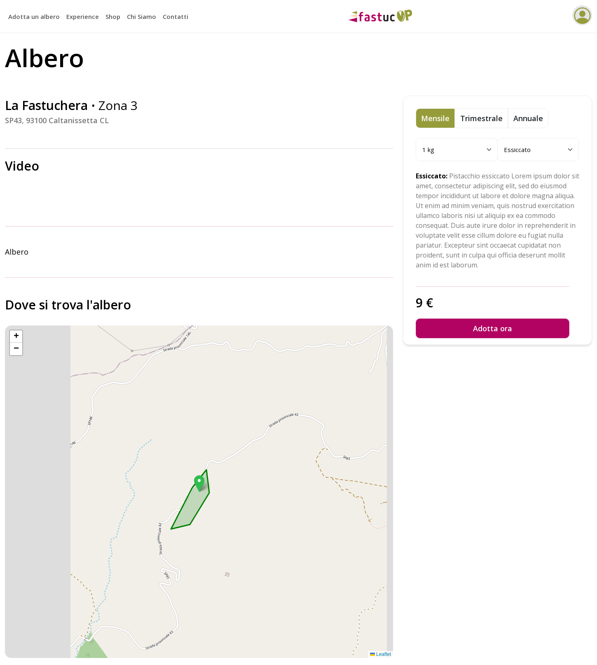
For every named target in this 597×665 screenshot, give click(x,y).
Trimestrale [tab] (481, 118)
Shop (112, 16)
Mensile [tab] (435, 118)
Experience (82, 16)
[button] (199, 483)
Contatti (175, 16)
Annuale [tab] (528, 118)
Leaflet (380, 654)
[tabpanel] (497, 304)
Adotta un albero (34, 16)
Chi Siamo (141, 16)
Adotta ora (492, 328)
